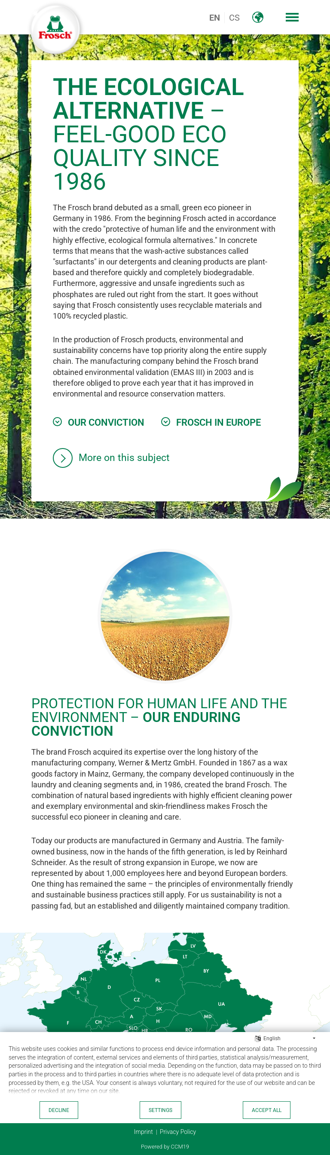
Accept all (266, 1110)
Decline (59, 1110)
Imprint (143, 1131)
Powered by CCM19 (165, 1146)
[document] (165, 1072)
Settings (160, 1110)
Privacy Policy (178, 1131)
